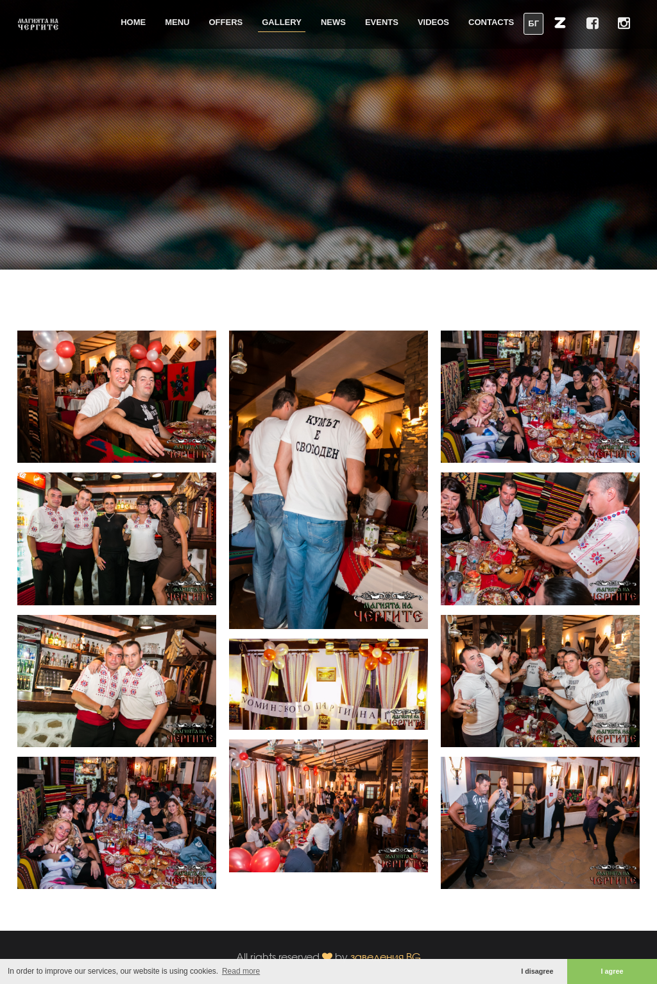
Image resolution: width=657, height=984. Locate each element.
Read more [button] (241, 971)
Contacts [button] (491, 22)
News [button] (333, 22)
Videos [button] (433, 22)
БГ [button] (533, 23)
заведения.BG (385, 957)
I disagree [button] (537, 971)
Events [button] (381, 22)
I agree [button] (612, 971)
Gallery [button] (282, 22)
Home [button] (133, 22)
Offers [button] (226, 22)
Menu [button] (177, 22)
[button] (560, 22)
